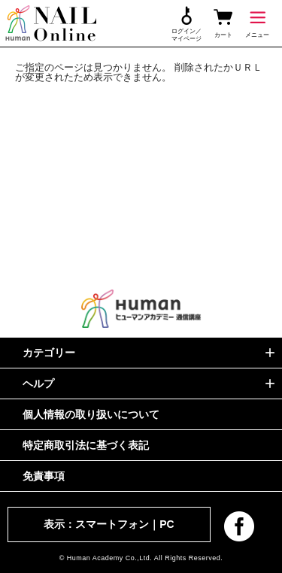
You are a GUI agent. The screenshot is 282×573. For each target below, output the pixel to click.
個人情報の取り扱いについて (91, 414)
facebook (239, 526)
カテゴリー (49, 353)
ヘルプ (38, 383)
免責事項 (44, 476)
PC (166, 524)
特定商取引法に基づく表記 (86, 445)
